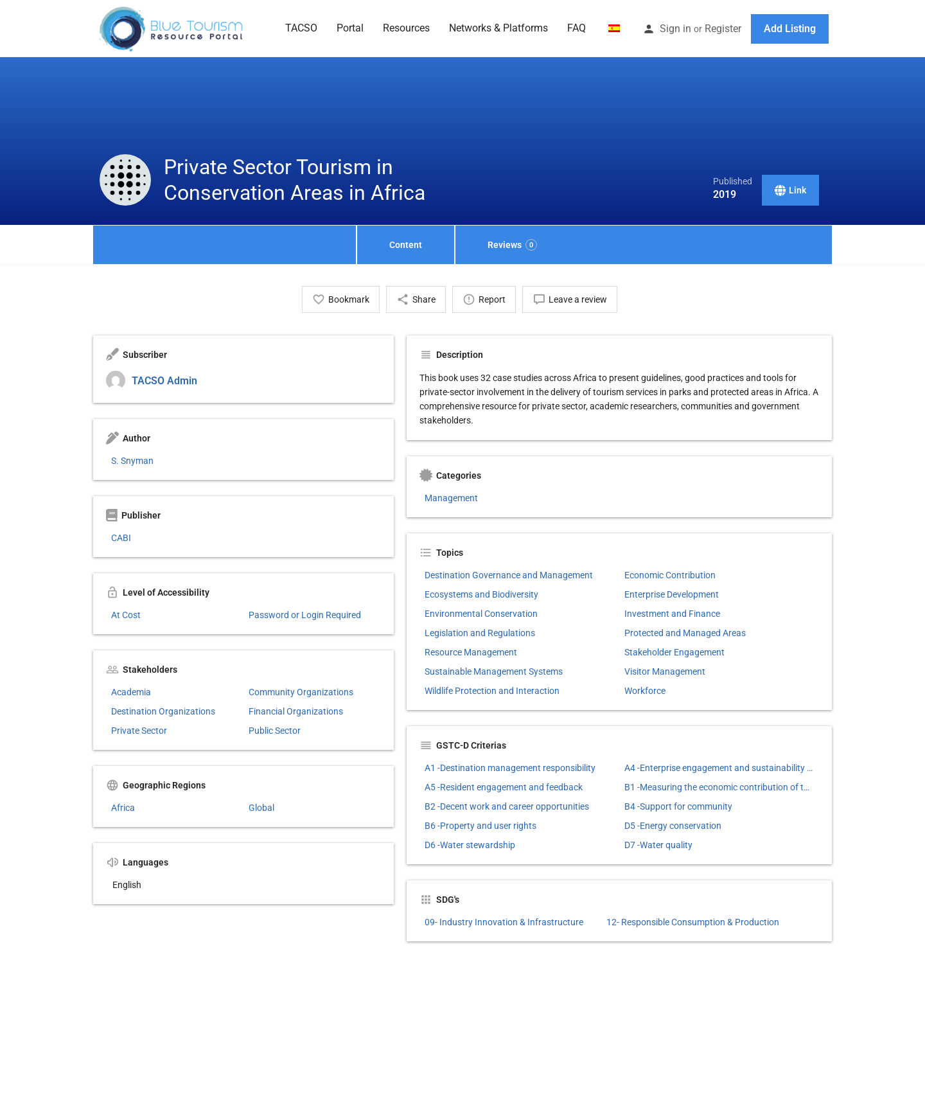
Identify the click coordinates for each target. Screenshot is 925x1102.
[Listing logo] (125, 180)
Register (723, 28)
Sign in (675, 28)
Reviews (512, 245)
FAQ (576, 28)
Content (405, 245)
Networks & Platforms (498, 28)
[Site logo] (172, 27)
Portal (350, 28)
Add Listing (790, 28)
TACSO (301, 28)
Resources (406, 28)
